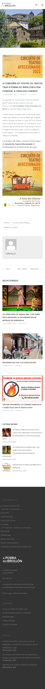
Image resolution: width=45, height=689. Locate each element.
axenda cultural (11, 227)
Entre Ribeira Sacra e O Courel (16, 613)
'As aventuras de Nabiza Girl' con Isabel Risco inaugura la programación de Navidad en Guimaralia (21, 317)
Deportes (5, 531)
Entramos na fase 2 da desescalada (19, 362)
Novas (13, 35)
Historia (5, 509)
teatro (7, 223)
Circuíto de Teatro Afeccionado (18, 144)
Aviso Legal (6, 593)
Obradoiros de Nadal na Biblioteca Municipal (19, 665)
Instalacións (7, 528)
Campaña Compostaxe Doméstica (16, 547)
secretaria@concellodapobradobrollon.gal (18, 587)
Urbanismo (6, 535)
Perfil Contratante (10, 543)
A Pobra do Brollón (10, 506)
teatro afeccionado (21, 223)
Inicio (5, 35)
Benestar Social (8, 520)
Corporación (7, 517)
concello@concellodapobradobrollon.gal (17, 584)
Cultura (32, 94)
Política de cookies (20, 593)
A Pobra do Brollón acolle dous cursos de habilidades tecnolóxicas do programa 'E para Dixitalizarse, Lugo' (20, 644)
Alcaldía (5, 513)
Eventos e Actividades (22, 528)
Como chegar (8, 620)
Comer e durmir (9, 624)
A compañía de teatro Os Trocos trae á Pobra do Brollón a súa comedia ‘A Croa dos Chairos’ (22, 87)
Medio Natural (8, 539)
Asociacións (15, 509)
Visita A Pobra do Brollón (14, 609)
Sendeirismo (8, 617)
